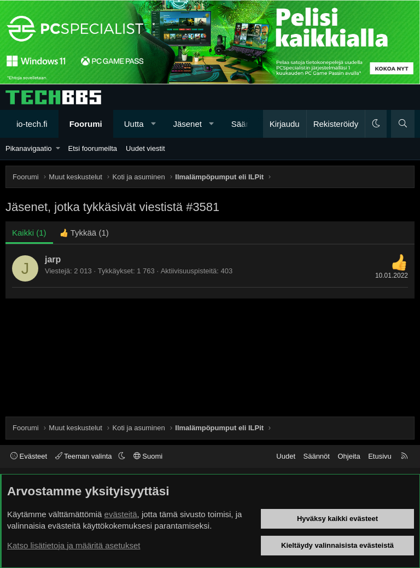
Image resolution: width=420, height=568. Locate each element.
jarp (53, 259)
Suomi (147, 456)
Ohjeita (348, 456)
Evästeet (28, 456)
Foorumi (85, 123)
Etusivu (380, 456)
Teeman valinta (84, 456)
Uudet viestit (145, 148)
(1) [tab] (29, 232)
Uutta (134, 123)
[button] (153, 124)
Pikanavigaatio (28, 148)
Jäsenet (187, 123)
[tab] (84, 232)
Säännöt (317, 456)
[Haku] (403, 124)
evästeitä (120, 514)
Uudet (285, 456)
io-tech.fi (32, 123)
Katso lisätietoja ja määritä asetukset (73, 545)
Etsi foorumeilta (92, 148)
